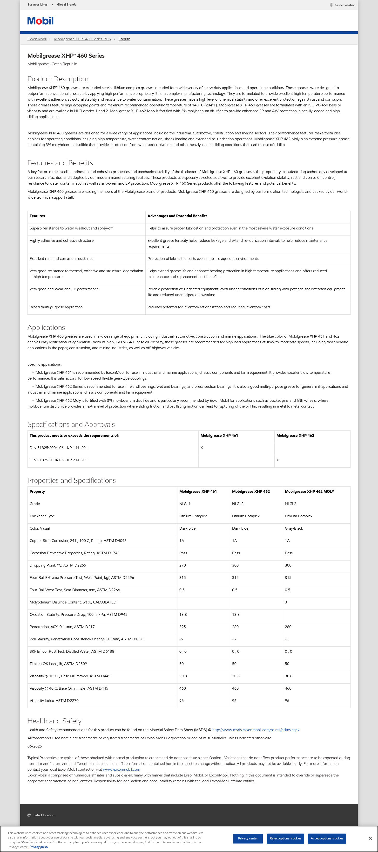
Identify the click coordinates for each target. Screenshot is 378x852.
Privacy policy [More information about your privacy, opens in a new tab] (39, 847)
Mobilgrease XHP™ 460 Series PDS (82, 39)
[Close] (370, 838)
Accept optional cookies (327, 838)
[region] (189, 839)
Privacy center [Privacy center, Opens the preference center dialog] (248, 838)
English (124, 39)
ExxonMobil (37, 39)
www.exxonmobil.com (121, 769)
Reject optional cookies (285, 838)
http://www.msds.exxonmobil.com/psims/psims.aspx (255, 729)
